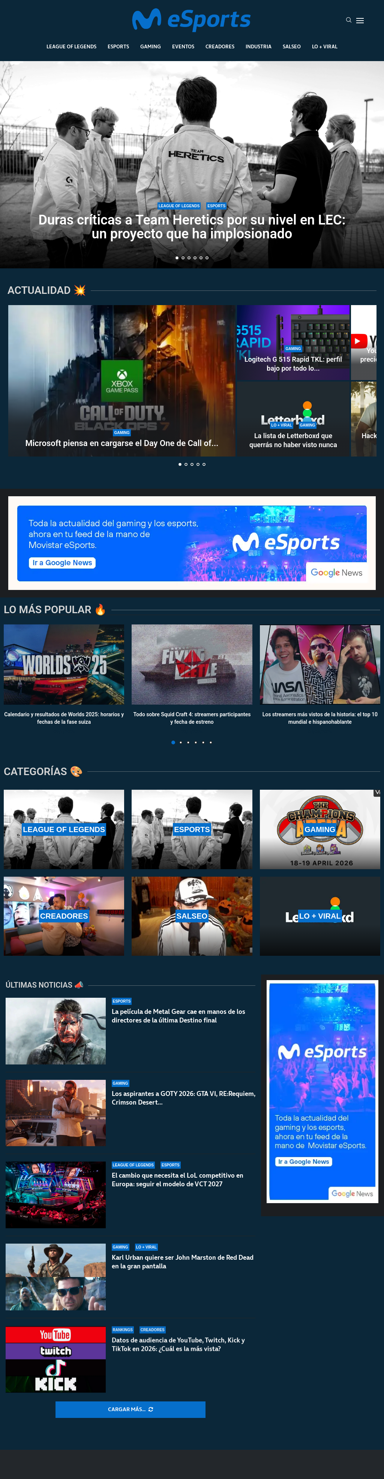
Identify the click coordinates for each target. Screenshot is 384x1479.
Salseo (292, 46)
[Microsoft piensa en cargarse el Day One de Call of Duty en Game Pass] (122, 381)
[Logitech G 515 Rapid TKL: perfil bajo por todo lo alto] (293, 342)
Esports (118, 46)
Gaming (150, 46)
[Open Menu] (360, 20)
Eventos (183, 46)
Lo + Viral (325, 46)
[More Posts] (131, 1409)
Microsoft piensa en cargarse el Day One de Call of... (121, 443)
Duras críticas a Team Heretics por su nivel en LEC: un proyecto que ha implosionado (192, 227)
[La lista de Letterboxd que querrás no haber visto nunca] (293, 419)
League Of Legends (71, 46)
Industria (259, 46)
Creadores (220, 46)
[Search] (348, 20)
